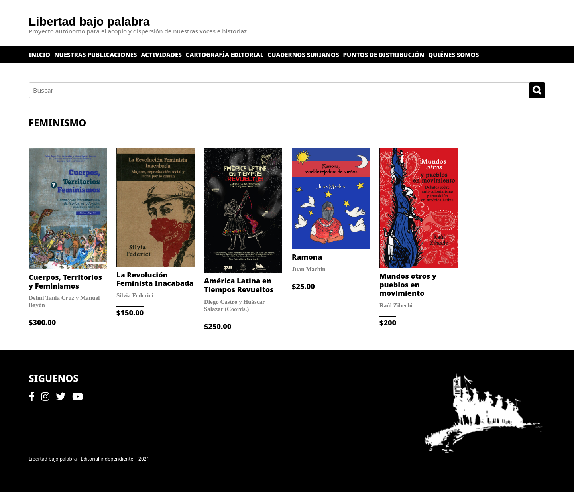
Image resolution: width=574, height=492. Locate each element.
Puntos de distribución (384, 55)
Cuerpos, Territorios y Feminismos (65, 281)
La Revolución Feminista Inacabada (155, 279)
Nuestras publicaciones (95, 55)
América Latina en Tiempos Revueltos (239, 285)
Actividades (161, 55)
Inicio (39, 55)
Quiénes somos (453, 55)
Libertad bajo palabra (89, 21)
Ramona (307, 257)
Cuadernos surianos (303, 55)
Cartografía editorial (225, 55)
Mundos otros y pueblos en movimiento (407, 284)
